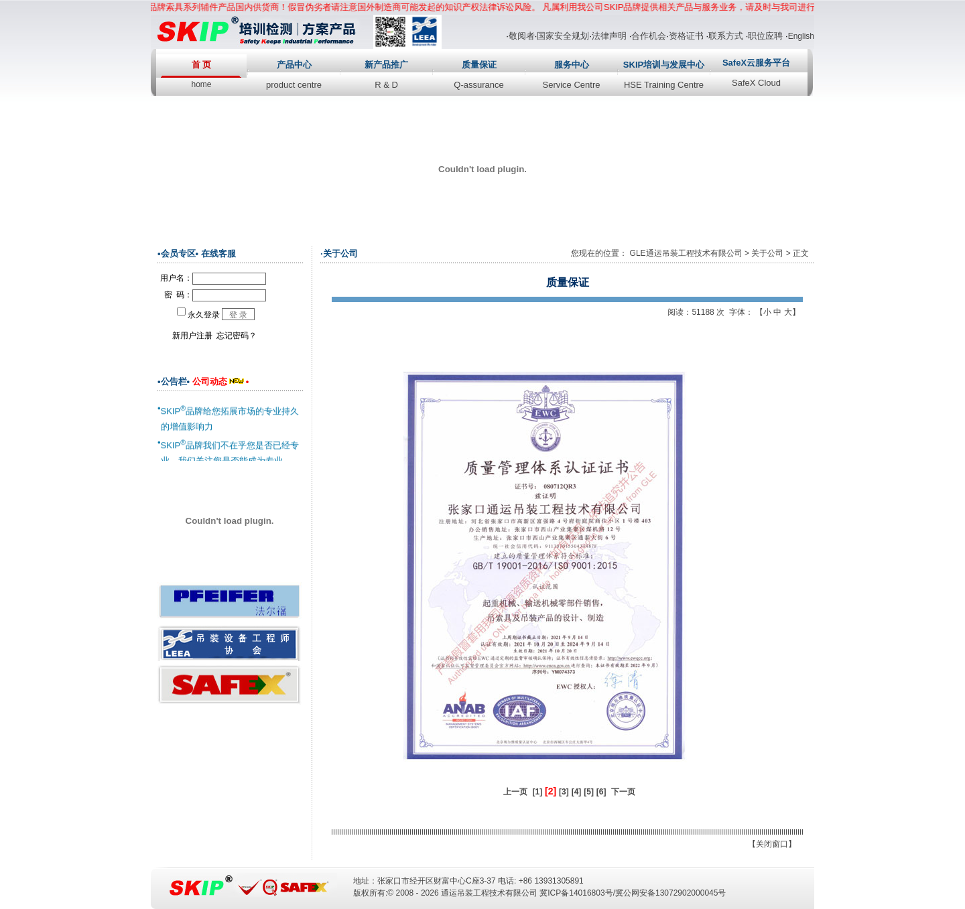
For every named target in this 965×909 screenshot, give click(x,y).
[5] (589, 791)
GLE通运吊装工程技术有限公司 (686, 253)
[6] (601, 791)
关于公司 (767, 253)
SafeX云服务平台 (756, 63)
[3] (564, 791)
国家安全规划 (563, 36)
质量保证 (479, 65)
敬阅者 (522, 36)
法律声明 (609, 36)
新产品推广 (386, 65)
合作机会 (648, 36)
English (801, 36)
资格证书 (686, 36)
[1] (538, 791)
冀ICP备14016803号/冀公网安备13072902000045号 (632, 893)
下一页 (623, 791)
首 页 (202, 65)
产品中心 (294, 65)
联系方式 (725, 36)
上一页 (515, 791)
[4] (577, 791)
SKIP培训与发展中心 (663, 65)
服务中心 (571, 65)
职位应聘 (765, 36)
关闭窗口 (772, 844)
